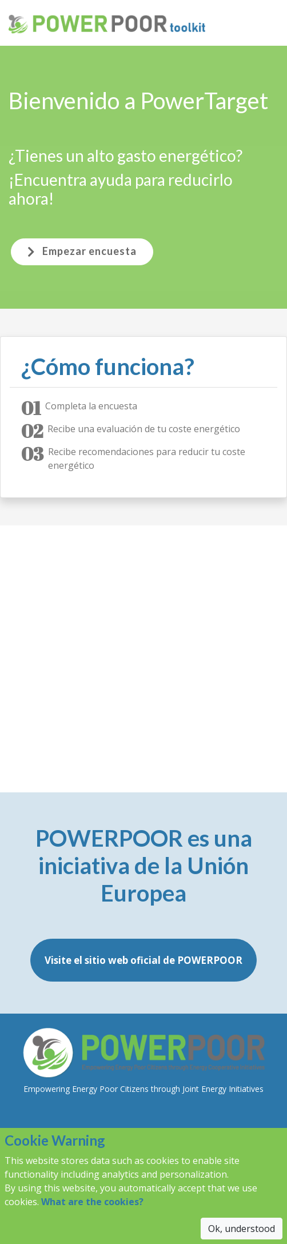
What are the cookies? (92, 1201)
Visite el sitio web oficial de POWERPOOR (143, 960)
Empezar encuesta (82, 251)
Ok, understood (241, 1228)
